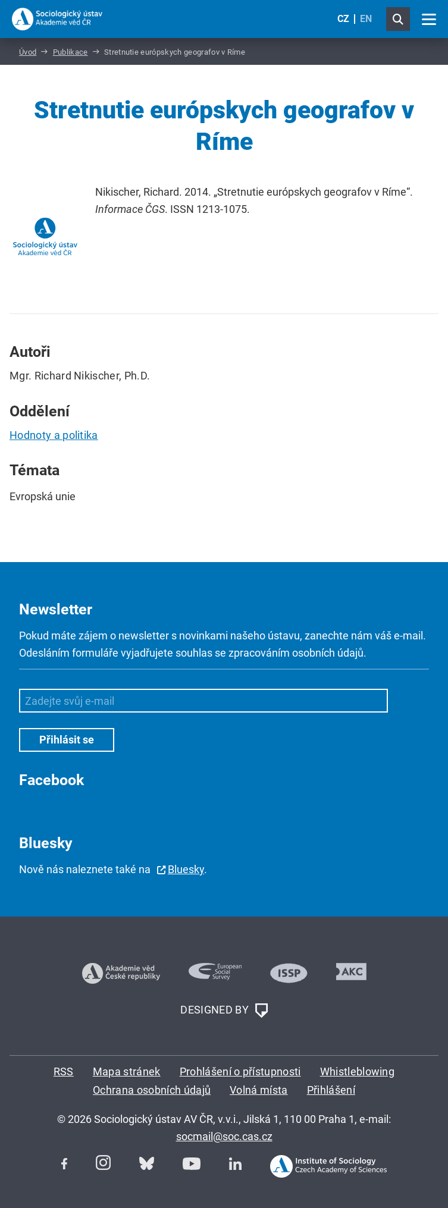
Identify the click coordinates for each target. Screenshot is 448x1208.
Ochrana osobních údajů (152, 1090)
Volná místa (259, 1090)
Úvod (27, 52)
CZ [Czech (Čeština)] (343, 18)
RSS (64, 1071)
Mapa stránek (127, 1071)
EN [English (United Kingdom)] (366, 18)
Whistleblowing (357, 1071)
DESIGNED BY (223, 1010)
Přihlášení (331, 1090)
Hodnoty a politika (54, 435)
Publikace (70, 52)
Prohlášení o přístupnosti (240, 1071)
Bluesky (186, 869)
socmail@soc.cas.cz (224, 1136)
